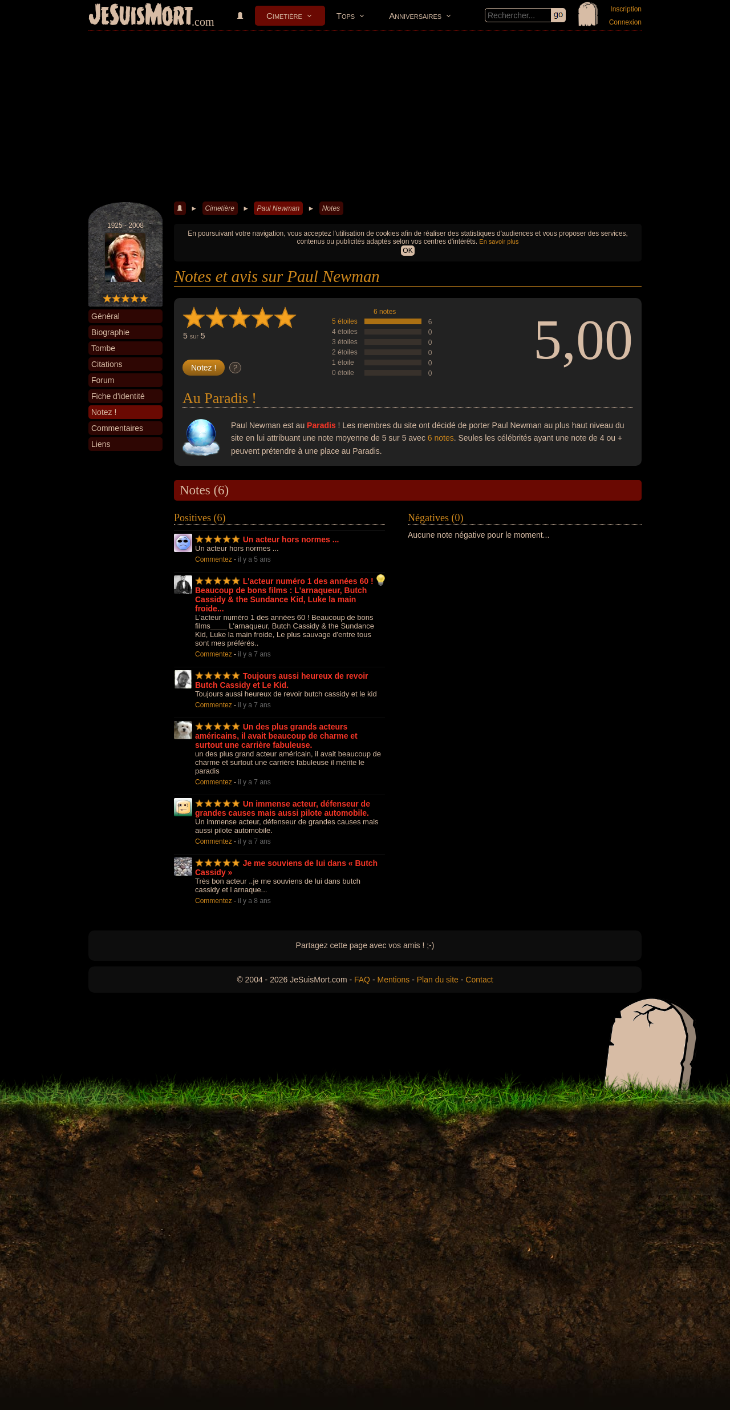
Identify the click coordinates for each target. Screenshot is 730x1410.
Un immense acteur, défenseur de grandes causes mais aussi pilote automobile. (282, 808)
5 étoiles (345, 321)
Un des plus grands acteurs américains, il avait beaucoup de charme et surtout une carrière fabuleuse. (276, 736)
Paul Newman (278, 208)
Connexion (625, 22)
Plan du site (438, 979)
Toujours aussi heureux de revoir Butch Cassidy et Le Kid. (281, 680)
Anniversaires (415, 16)
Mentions (393, 979)
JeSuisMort (140, 16)
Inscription (626, 9)
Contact (479, 979)
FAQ (362, 979)
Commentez (213, 559)
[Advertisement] (365, 116)
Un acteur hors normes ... (291, 539)
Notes (331, 208)
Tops (345, 16)
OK (407, 251)
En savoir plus (498, 241)
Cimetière (284, 16)
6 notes (385, 312)
